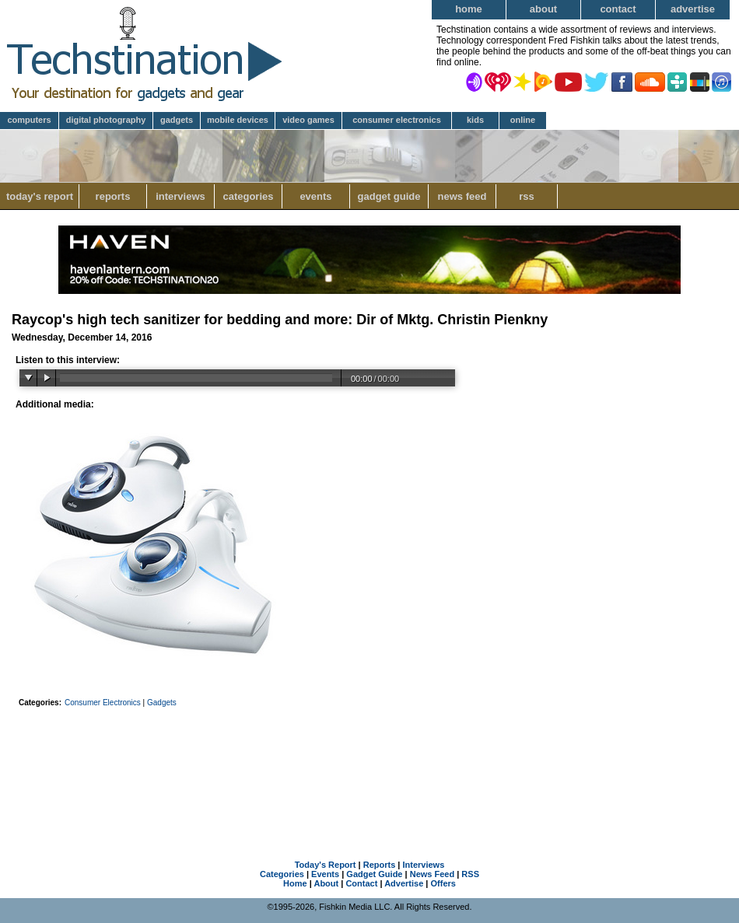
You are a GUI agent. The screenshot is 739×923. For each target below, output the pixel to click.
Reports (113, 196)
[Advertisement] (369, 764)
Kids (475, 119)
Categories (247, 196)
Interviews (180, 196)
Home (468, 9)
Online (522, 119)
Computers (29, 119)
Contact (618, 9)
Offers (443, 883)
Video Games (308, 119)
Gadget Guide (389, 196)
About (543, 9)
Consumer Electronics (396, 119)
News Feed (462, 196)
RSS (526, 196)
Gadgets (176, 119)
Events (315, 196)
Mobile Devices (237, 119)
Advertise (693, 9)
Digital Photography (106, 119)
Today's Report (39, 196)
